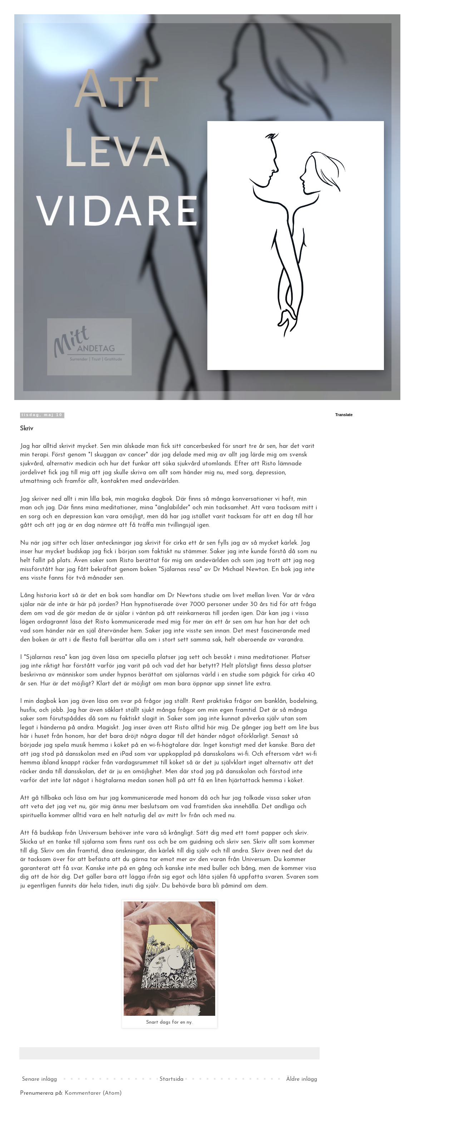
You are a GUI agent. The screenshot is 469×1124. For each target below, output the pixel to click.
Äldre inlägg (301, 1079)
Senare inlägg (39, 1079)
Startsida (171, 1079)
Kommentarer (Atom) (93, 1093)
